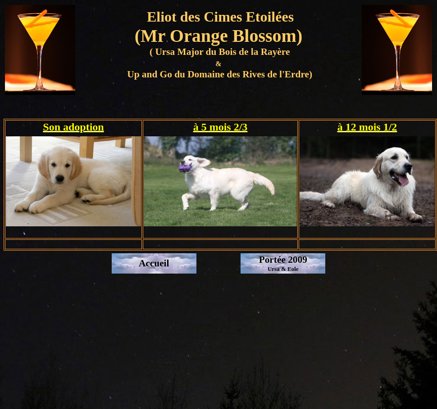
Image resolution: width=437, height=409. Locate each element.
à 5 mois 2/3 (220, 127)
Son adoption (73, 127)
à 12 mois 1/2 (367, 127)
